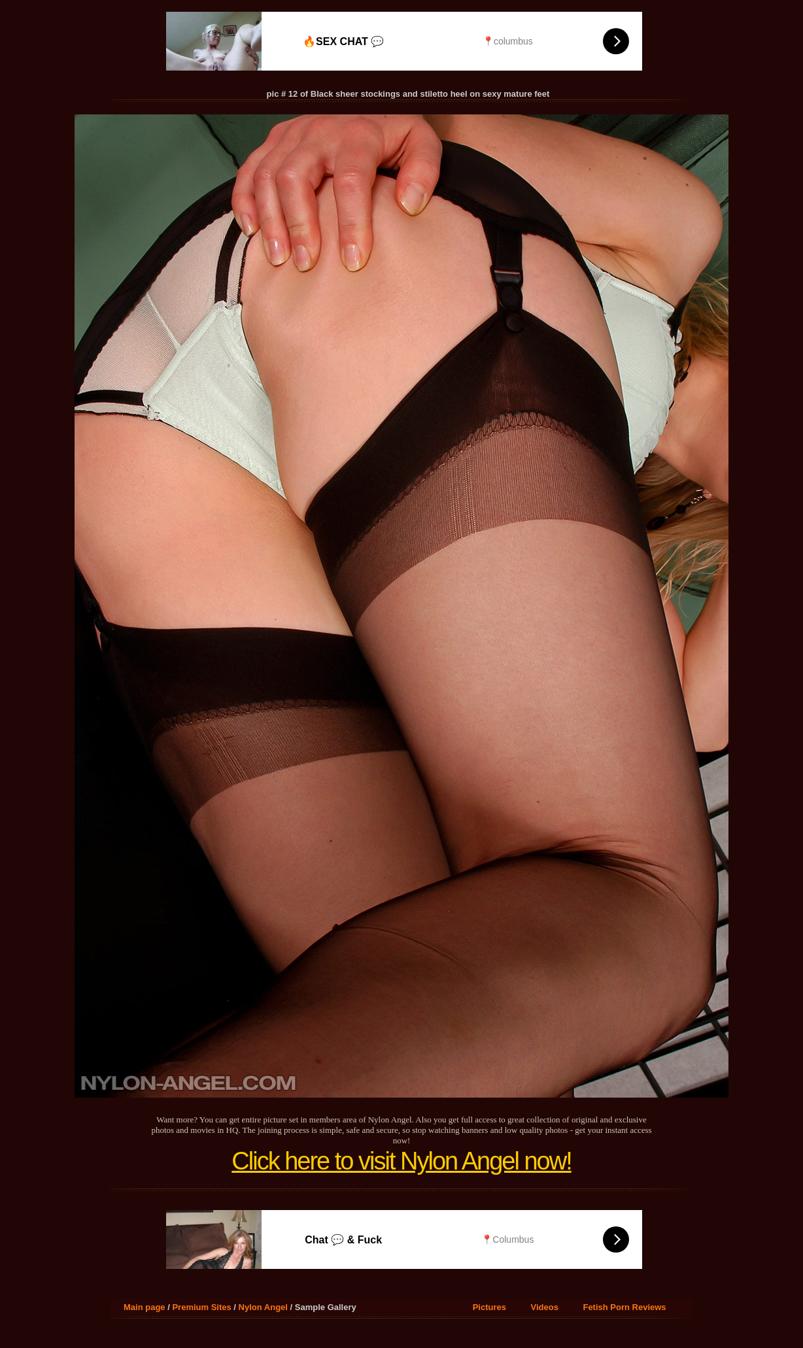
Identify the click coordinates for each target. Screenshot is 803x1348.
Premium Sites (201, 1307)
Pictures (489, 1307)
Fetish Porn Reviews (624, 1307)
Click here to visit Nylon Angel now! (401, 1161)
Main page (144, 1307)
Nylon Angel (263, 1307)
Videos (544, 1307)
